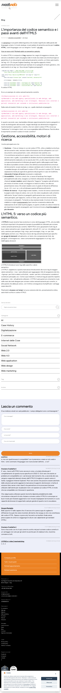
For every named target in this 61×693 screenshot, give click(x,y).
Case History (8, 326)
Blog (2, 634)
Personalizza (26, 684)
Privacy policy (5, 646)
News (2, 632)
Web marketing (9, 374)
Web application (9, 363)
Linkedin (3, 663)
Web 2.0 (5, 353)
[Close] (55, 673)
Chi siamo (3, 628)
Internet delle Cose (11, 342)
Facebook (4, 659)
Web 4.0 (5, 358)
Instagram (4, 661)
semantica (6, 43)
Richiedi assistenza (11, 575)
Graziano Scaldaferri (14, 38)
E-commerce (8, 337)
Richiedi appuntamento (12, 571)
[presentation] (12, 458)
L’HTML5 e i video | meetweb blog (14, 552)
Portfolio (3, 621)
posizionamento (23, 202)
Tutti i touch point (10, 567)
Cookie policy (4, 648)
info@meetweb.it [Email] (6, 599)
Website (3, 617)
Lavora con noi (5, 630)
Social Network (9, 347)
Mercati (3, 623)
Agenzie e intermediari (7, 638)
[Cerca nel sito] (57, 307)
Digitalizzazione (9, 331)
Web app (3, 615)
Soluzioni (3, 624)
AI (2, 321)
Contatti (3, 636)
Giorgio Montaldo (7, 519)
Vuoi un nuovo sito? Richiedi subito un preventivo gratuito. (21, 51)
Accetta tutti (49, 678)
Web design (7, 368)
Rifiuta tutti (49, 682)
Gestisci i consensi (6, 650)
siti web (40, 47)
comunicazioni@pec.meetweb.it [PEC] (10, 601)
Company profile (10, 562)
